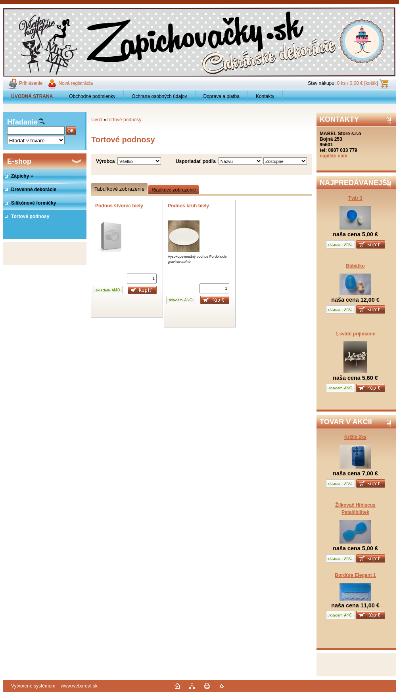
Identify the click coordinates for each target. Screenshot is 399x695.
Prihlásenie (30, 83)
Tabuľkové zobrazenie (119, 189)
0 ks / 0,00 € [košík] (357, 83)
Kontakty (265, 96)
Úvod (96, 120)
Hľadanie (22, 122)
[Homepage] (32, 96)
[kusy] (142, 278)
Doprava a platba (221, 96)
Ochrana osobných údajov (159, 96)
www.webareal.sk (79, 686)
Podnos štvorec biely (119, 206)
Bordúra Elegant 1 (355, 575)
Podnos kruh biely (188, 206)
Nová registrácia (75, 83)
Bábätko (355, 266)
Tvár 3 (355, 198)
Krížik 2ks (355, 437)
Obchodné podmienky (92, 96)
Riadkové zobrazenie (174, 190)
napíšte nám (333, 156)
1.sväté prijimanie (356, 334)
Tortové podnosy (123, 120)
